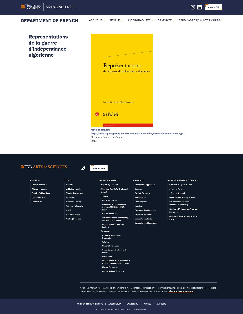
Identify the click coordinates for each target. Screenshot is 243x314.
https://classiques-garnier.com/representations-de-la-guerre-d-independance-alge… (138, 133)
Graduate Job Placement (146, 223)
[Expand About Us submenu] (103, 21)
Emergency (132, 304)
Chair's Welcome (39, 184)
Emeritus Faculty (73, 201)
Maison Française (39, 189)
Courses (104, 196)
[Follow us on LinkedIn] (199, 8)
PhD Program (141, 201)
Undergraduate (138, 20)
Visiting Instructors (74, 193)
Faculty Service (73, 214)
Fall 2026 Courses (109, 200)
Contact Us (37, 201)
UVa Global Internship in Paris (182, 197)
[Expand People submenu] (121, 21)
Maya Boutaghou (100, 129)
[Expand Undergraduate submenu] (151, 21)
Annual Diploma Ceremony (113, 271)
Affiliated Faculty (73, 189)
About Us (95, 20)
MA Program (140, 197)
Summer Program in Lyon (180, 184)
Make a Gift (213, 7)
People (114, 20)
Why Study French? (109, 184)
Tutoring (105, 242)
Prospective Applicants (145, 184)
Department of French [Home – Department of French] (49, 20)
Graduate (164, 20)
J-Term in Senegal (177, 193)
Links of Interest (39, 197)
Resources (105, 231)
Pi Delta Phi (107, 256)
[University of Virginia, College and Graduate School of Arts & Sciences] (48, 7)
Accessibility (114, 304)
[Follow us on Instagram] (193, 8)
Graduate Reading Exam (145, 210)
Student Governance (110, 246)
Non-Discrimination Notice (90, 304)
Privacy (147, 304)
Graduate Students (74, 206)
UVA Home (161, 304)
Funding (138, 206)
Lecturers (70, 197)
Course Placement (109, 213)
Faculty (69, 184)
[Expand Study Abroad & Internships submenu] (221, 21)
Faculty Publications (41, 193)
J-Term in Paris (175, 189)
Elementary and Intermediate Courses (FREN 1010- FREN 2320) (114, 207)
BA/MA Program (142, 193)
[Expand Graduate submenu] (173, 21)
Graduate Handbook (143, 214)
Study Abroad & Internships (199, 20)
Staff (68, 210)
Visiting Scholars (73, 218)
